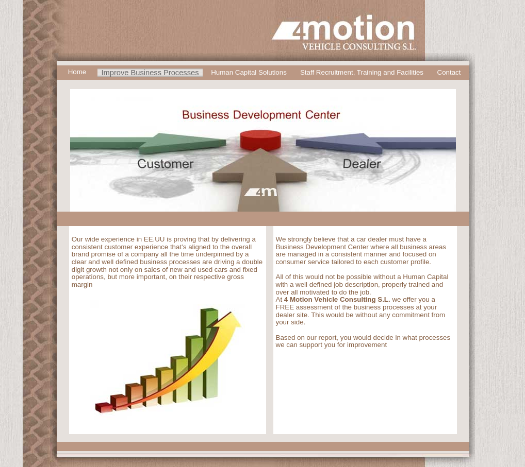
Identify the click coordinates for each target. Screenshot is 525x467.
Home (77, 72)
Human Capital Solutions (249, 72)
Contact (449, 72)
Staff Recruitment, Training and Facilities (361, 72)
